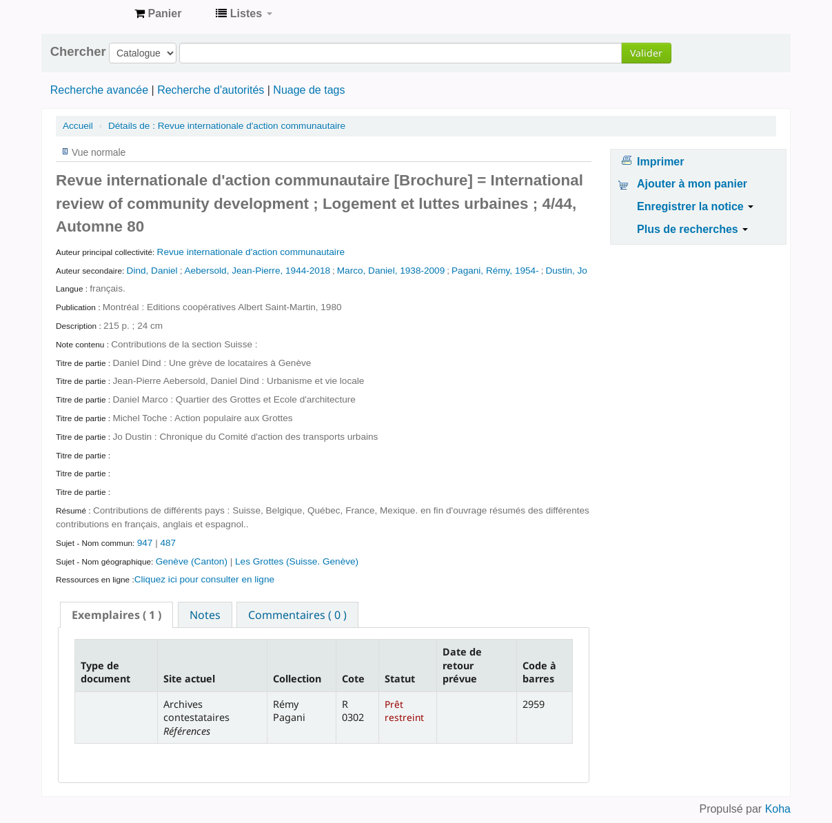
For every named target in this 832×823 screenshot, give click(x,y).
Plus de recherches (692, 229)
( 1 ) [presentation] (116, 614)
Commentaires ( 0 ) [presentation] (297, 614)
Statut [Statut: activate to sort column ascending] (400, 678)
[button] (158, 14)
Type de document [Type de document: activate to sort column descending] (105, 672)
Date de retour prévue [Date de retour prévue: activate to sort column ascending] (462, 665)
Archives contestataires (89, 14)
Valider (646, 52)
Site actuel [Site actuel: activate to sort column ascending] (189, 678)
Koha (778, 809)
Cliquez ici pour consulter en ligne (204, 579)
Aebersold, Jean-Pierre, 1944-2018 (257, 270)
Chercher (78, 52)
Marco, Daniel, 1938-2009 (391, 270)
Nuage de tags (309, 90)
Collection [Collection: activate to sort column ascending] (297, 678)
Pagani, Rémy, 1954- (495, 270)
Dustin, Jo (566, 270)
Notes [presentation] (205, 614)
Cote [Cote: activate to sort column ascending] (353, 678)
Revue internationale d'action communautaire (226, 126)
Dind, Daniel (152, 270)
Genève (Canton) (193, 561)
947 (145, 543)
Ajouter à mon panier (692, 184)
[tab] (116, 615)
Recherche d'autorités (210, 90)
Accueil (78, 126)
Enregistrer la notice (695, 206)
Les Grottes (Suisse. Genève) (296, 561)
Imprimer (660, 161)
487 (168, 543)
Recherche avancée (99, 90)
